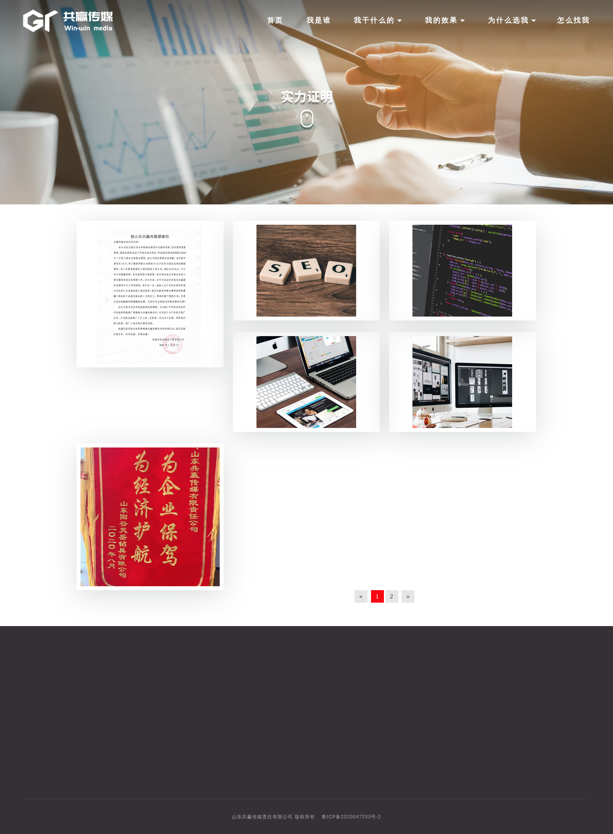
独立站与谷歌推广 (283, 687)
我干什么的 (378, 20)
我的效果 (445, 20)
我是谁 (318, 20)
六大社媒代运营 (280, 702)
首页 (275, 20)
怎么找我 (573, 20)
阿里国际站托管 (280, 745)
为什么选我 (512, 20)
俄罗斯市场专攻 (280, 730)
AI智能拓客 (273, 716)
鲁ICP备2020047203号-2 (351, 817)
